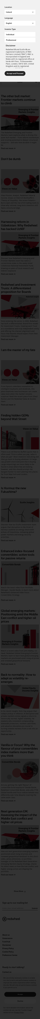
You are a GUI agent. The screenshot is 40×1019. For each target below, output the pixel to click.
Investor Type (10, 29)
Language (9, 18)
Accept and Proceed (15, 73)
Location (8, 7)
